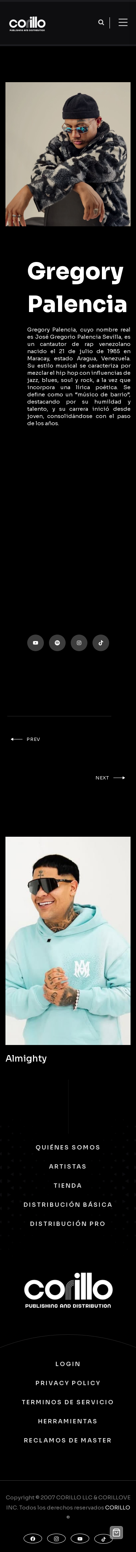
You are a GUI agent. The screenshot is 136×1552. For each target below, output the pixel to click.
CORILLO (117, 1507)
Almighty (26, 1058)
